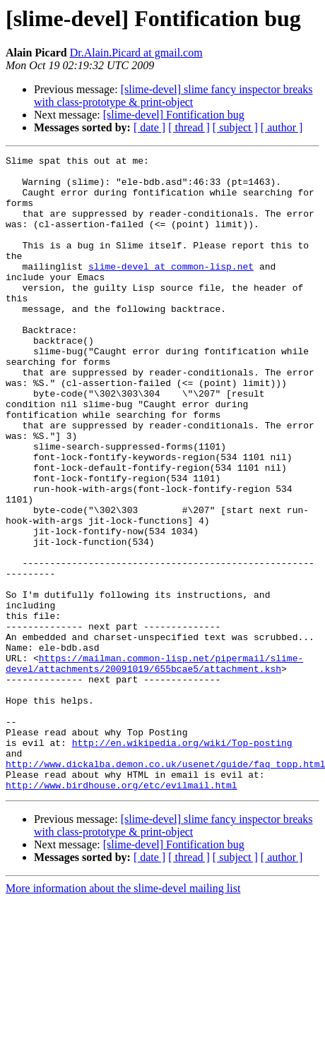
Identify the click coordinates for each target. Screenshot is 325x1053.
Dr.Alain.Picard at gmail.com (136, 53)
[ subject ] (235, 127)
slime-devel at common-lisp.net (171, 289)
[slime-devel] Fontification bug (173, 115)
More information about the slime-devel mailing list (123, 1015)
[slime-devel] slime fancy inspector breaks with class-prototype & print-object (173, 95)
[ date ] (149, 127)
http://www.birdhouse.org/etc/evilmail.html (121, 911)
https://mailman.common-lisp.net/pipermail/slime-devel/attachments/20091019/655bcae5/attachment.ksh (154, 765)
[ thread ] (189, 127)
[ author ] (282, 127)
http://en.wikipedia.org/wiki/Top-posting (182, 861)
